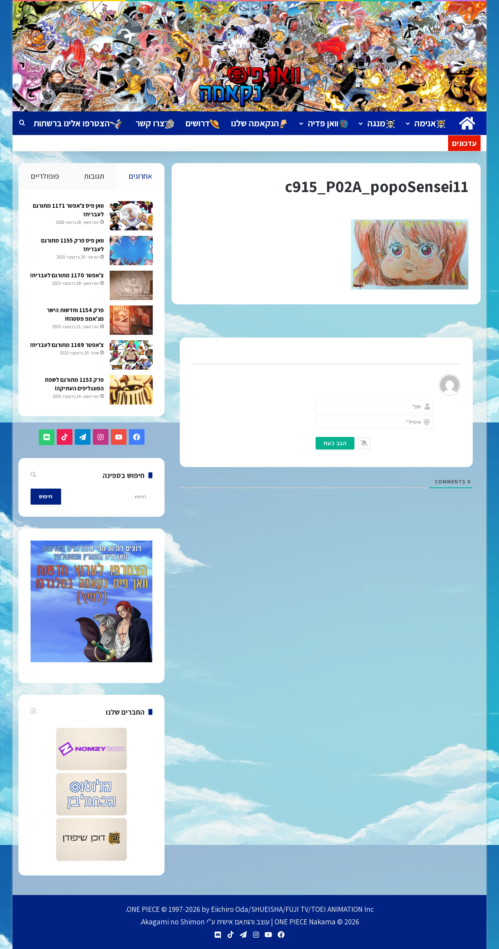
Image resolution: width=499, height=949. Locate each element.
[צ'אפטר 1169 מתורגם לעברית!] (130, 355)
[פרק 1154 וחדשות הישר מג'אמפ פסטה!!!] (130, 320)
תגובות (94, 176)
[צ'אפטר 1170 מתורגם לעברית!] (130, 285)
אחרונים (140, 176)
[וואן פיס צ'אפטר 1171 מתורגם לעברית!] (130, 216)
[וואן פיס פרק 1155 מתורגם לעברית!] (130, 251)
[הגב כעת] (335, 443)
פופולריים (45, 176)
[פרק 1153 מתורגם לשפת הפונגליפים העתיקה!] (130, 390)
